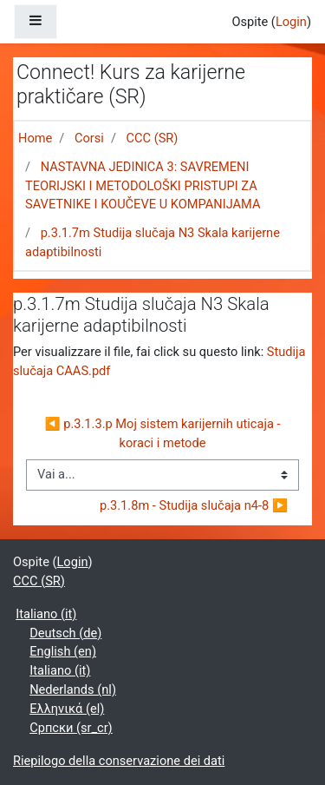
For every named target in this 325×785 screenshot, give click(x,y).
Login (291, 22)
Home (35, 138)
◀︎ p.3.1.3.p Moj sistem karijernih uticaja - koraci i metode (163, 433)
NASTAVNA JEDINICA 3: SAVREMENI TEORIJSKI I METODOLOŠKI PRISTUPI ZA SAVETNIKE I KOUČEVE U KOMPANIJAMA (143, 186)
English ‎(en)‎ (62, 651)
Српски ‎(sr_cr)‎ (71, 728)
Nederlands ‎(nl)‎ (72, 689)
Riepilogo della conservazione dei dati (118, 761)
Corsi (89, 138)
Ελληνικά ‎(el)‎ (66, 708)
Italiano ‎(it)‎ (46, 614)
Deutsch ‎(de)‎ (65, 633)
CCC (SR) (153, 138)
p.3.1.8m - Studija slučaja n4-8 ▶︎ (194, 505)
